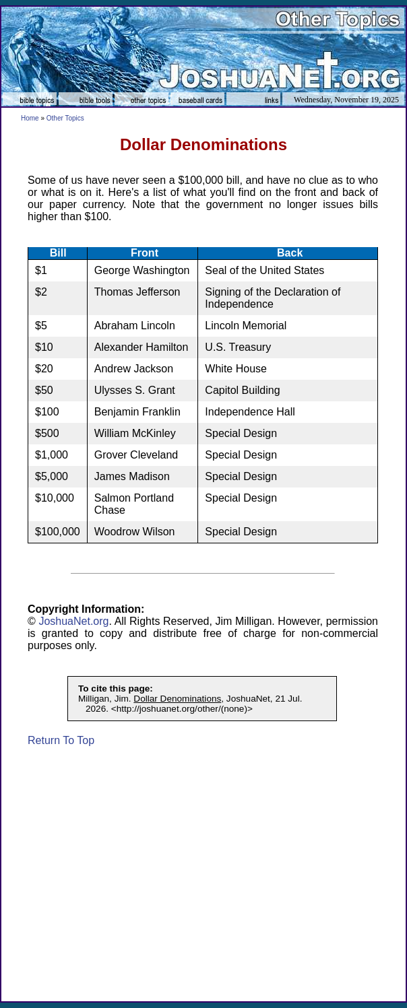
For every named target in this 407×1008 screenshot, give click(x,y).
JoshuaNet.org (73, 621)
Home (30, 118)
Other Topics (65, 118)
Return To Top (61, 740)
